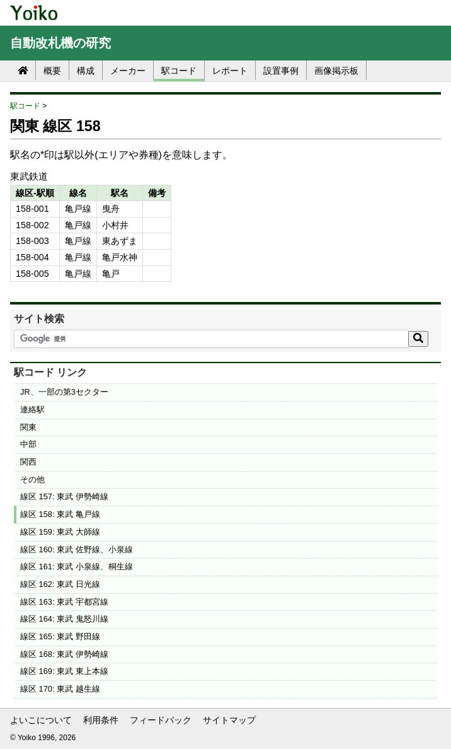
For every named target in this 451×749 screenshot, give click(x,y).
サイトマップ (229, 720)
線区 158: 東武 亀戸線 (60, 514)
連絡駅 (32, 409)
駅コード (179, 71)
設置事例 (281, 71)
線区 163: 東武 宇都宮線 (64, 602)
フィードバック (160, 720)
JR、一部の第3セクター (64, 392)
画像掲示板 (336, 71)
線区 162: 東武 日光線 (60, 584)
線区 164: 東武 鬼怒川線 (64, 619)
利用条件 (100, 720)
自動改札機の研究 (60, 43)
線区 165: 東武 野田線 (60, 636)
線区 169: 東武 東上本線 (64, 671)
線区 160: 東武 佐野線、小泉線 (76, 549)
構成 (85, 71)
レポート (230, 71)
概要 (52, 71)
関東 (28, 427)
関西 (28, 462)
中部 (28, 444)
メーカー (128, 71)
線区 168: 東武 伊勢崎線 (64, 654)
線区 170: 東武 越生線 (60, 689)
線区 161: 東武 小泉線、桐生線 (76, 566)
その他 (32, 479)
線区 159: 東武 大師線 (60, 532)
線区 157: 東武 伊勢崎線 (64, 496)
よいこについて (41, 720)
